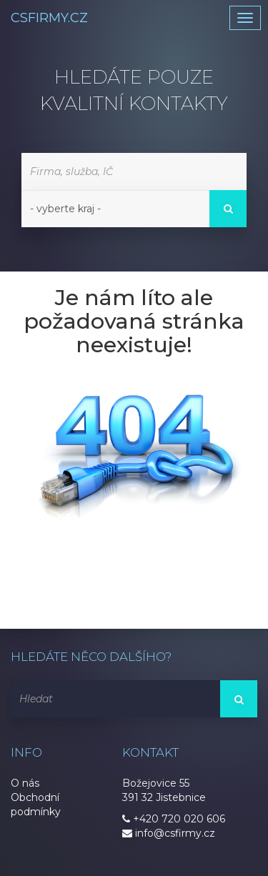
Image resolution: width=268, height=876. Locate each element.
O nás (25, 783)
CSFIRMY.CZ (49, 18)
